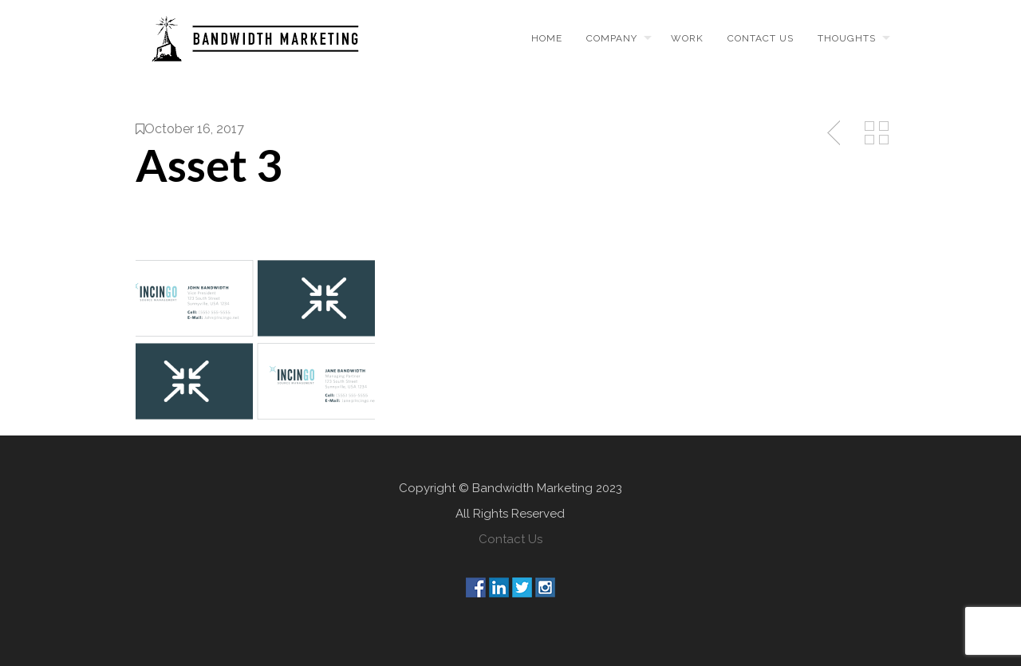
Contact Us (510, 539)
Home (546, 38)
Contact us (760, 38)
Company (611, 38)
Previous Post (835, 133)
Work (687, 38)
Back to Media (876, 133)
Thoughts (847, 38)
